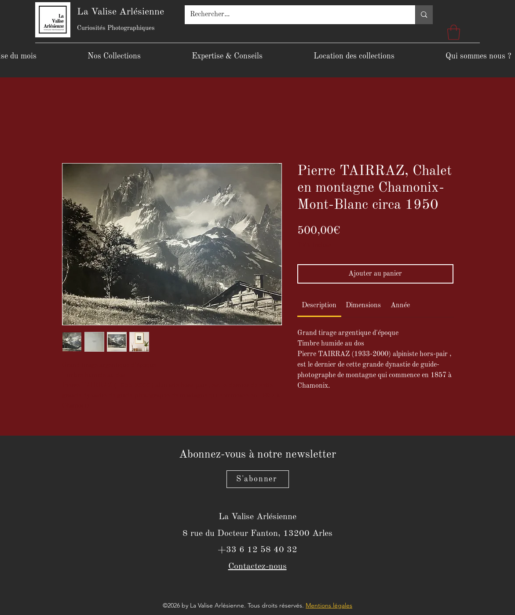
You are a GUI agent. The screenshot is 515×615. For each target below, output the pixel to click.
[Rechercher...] (293, 14)
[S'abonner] (257, 479)
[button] (453, 32)
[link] (319, 305)
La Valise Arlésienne (120, 12)
